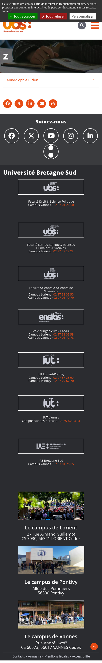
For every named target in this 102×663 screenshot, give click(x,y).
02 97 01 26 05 (64, 466)
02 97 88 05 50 (63, 296)
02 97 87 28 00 (63, 380)
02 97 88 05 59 (63, 336)
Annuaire (34, 659)
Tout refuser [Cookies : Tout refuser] (53, 16)
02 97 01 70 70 (64, 300)
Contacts (18, 659)
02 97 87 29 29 (63, 253)
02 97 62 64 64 (70, 423)
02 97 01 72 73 (64, 340)
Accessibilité (81, 659)
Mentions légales (56, 659)
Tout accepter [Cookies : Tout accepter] (22, 16)
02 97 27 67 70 (64, 383)
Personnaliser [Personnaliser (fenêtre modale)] (83, 16)
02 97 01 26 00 (64, 207)
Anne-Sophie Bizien (22, 79)
